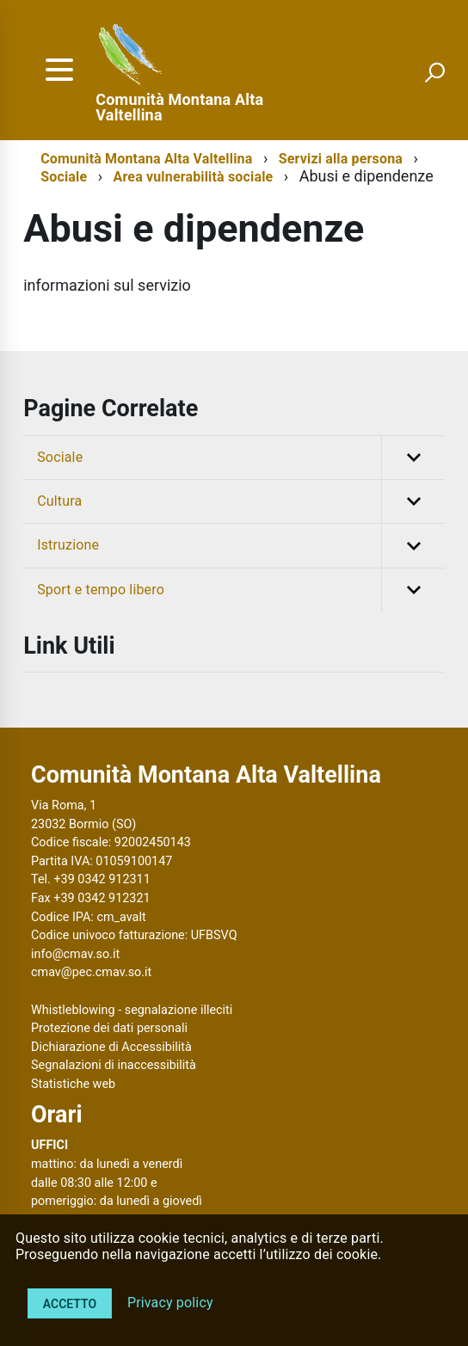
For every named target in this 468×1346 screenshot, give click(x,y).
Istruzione (241, 545)
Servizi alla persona (341, 159)
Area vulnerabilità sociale (194, 177)
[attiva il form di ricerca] (434, 72)
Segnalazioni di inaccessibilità (113, 1065)
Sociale (63, 177)
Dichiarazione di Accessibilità (111, 1047)
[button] (412, 457)
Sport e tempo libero (241, 590)
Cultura (241, 501)
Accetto (69, 1304)
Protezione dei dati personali (109, 1028)
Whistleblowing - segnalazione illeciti (131, 1010)
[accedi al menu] (59, 69)
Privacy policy (170, 1302)
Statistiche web (73, 1084)
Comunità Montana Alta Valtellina (179, 107)
